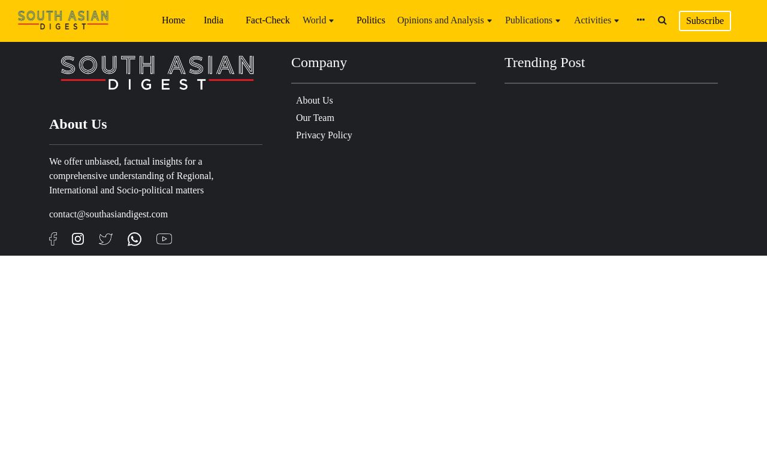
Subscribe (705, 21)
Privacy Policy (324, 135)
